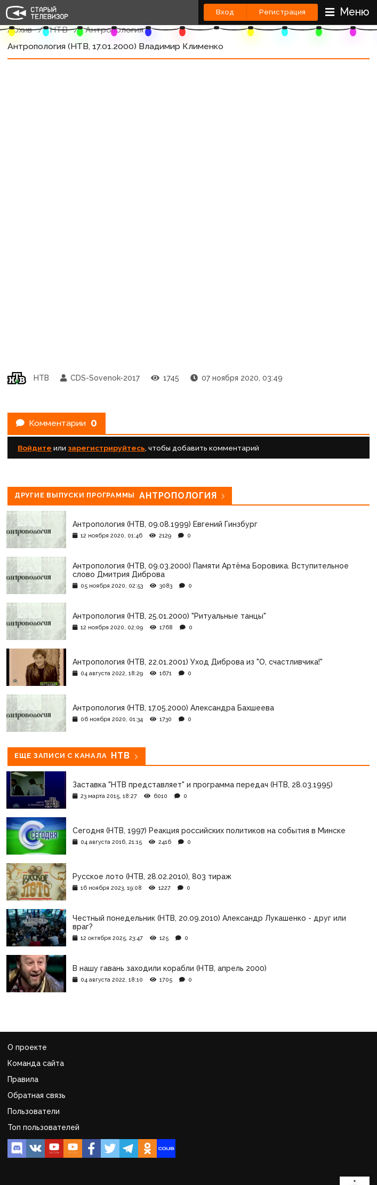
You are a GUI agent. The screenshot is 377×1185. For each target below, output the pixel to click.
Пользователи (33, 1111)
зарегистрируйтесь (106, 448)
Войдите (35, 448)
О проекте (27, 1047)
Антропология (114, 30)
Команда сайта (35, 1063)
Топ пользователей (43, 1127)
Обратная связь (36, 1095)
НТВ (59, 30)
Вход (225, 12)
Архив (19, 30)
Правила (22, 1079)
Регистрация (282, 12)
